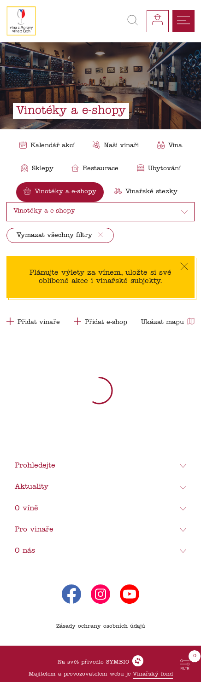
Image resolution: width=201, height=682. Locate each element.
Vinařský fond (153, 674)
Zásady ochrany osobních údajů (100, 626)
